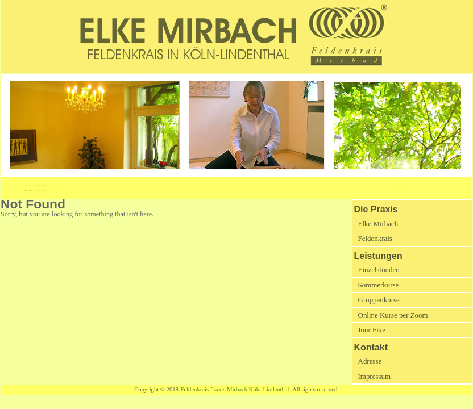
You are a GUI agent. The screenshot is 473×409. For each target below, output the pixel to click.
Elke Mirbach (378, 223)
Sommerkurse (378, 285)
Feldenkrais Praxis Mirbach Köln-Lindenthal (235, 389)
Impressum (374, 376)
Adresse (370, 361)
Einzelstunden (379, 269)
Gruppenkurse (379, 299)
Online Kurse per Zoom (393, 315)
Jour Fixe (371, 329)
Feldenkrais (375, 238)
